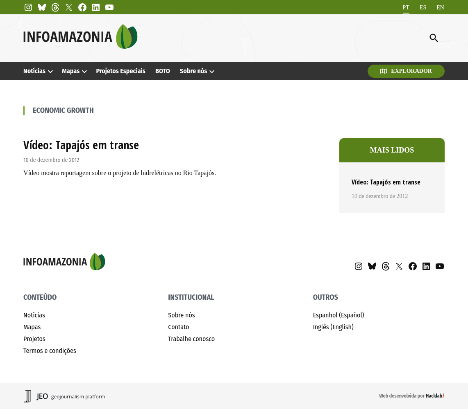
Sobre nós (193, 71)
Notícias (34, 71)
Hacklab (434, 396)
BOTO (162, 71)
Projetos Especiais (120, 71)
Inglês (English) (333, 327)
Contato (178, 327)
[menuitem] (406, 7)
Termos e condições (49, 351)
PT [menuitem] (406, 7)
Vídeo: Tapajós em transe (81, 145)
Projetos (34, 339)
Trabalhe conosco (191, 339)
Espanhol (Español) (338, 315)
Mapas (71, 71)
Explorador (406, 71)
